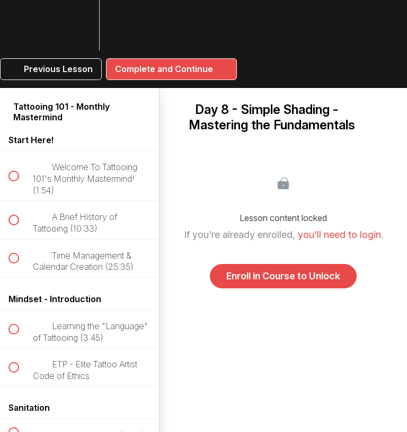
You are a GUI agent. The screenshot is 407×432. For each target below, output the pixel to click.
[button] (19, 25)
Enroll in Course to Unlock (283, 275)
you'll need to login (339, 234)
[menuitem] (79, 25)
